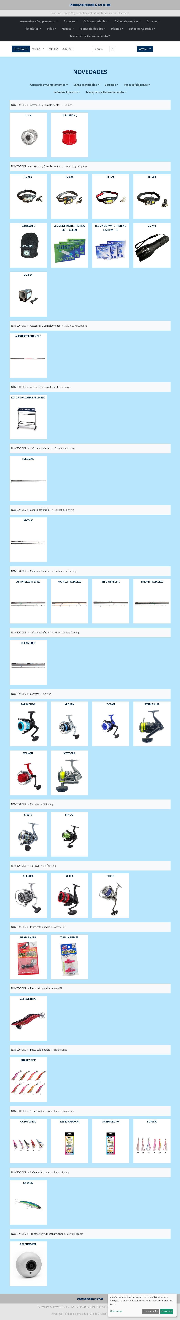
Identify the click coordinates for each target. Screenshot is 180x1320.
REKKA (69, 876)
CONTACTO (68, 49)
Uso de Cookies (98, 1313)
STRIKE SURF (152, 704)
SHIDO (110, 876)
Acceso (144, 49)
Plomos (116, 28)
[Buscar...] (101, 49)
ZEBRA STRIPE (28, 999)
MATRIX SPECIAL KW (69, 581)
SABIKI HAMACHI (69, 1121)
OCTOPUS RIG (28, 1121)
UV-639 (28, 274)
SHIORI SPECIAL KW (152, 581)
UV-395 (152, 225)
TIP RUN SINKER (69, 937)
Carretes (151, 21)
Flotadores (32, 28)
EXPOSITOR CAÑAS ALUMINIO (28, 397)
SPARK (28, 814)
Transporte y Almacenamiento (89, 36)
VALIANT (28, 753)
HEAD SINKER (28, 937)
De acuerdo (166, 1311)
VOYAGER (69, 753)
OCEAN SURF (28, 643)
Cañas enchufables (95, 21)
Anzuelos (69, 21)
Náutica (66, 28)
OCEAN (110, 704)
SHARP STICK (28, 1060)
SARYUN (28, 1183)
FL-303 (28, 177)
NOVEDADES (20, 49)
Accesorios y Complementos (38, 21)
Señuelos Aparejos (141, 28)
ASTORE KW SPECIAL (28, 581)
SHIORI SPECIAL (111, 581)
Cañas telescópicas (126, 21)
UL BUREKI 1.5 (69, 115)
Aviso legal (57, 1313)
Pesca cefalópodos (91, 28)
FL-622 (69, 177)
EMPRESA (52, 49)
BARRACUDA (28, 704)
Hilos (50, 28)
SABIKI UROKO (110, 1121)
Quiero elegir (116, 1311)
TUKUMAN (28, 459)
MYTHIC (28, 520)
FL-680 (152, 177)
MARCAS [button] (37, 49)
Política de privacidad (76, 1313)
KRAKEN (69, 704)
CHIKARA (28, 876)
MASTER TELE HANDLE (28, 336)
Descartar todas (150, 1311)
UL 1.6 (28, 115)
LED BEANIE (28, 225)
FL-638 (110, 177)
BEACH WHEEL (28, 1244)
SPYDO (69, 814)
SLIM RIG (152, 1121)
